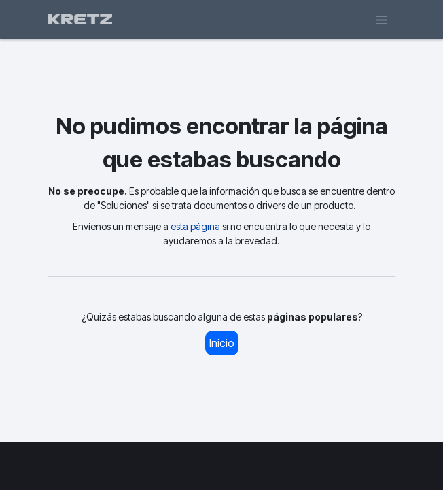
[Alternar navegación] (381, 19)
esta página (195, 226)
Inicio (221, 343)
